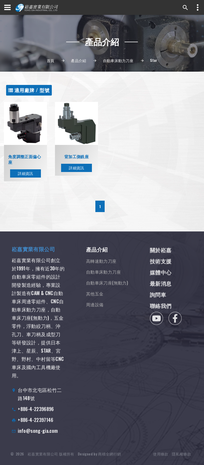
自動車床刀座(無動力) (107, 290)
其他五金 (94, 301)
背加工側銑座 (76, 157)
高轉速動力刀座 (101, 268)
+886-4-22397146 (35, 426)
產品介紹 (78, 60)
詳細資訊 (25, 173)
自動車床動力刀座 (118, 60)
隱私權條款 (181, 458)
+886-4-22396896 (36, 415)
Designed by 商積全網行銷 (99, 458)
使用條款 (160, 458)
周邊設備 (94, 312)
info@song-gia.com (38, 437)
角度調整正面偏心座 (24, 159)
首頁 (50, 60)
